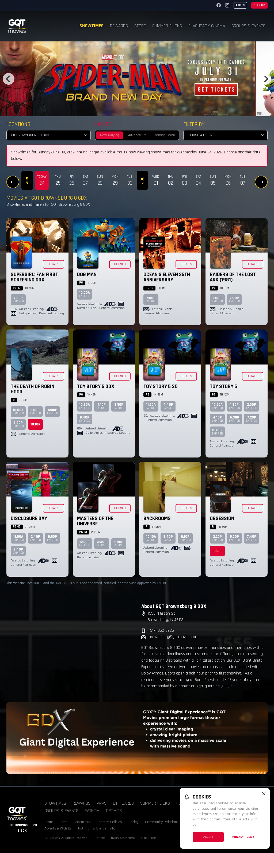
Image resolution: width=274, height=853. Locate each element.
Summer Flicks (167, 26)
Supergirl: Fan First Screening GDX (34, 277)
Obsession (222, 518)
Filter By (193, 124)
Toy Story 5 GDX (95, 386)
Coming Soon (164, 135)
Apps (101, 803)
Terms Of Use (147, 838)
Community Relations (161, 822)
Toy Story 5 (223, 386)
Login (240, 5)
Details (53, 264)
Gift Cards (123, 803)
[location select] (48, 135)
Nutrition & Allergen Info (96, 828)
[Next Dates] (261, 182)
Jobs (63, 822)
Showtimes (91, 26)
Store (140, 26)
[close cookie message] (264, 793)
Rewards (119, 26)
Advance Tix (137, 135)
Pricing (133, 822)
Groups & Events (248, 26)
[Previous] (8, 79)
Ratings (100, 838)
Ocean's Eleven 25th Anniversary (166, 277)
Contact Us (82, 822)
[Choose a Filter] (225, 135)
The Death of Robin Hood (32, 389)
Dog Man (87, 274)
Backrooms (157, 518)
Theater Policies (109, 822)
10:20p (217, 551)
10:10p (35, 424)
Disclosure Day (29, 518)
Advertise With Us (58, 828)
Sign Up (259, 5)
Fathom (92, 811)
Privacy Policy (243, 837)
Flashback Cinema (206, 26)
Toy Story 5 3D (160, 386)
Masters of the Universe (95, 521)
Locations (18, 124)
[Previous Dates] (12, 182)
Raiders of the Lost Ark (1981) (233, 277)
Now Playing (109, 135)
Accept (208, 837)
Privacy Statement (122, 838)
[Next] (265, 79)
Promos (114, 811)
